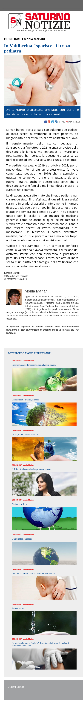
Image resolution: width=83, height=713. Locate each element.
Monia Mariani (34, 39)
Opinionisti (13, 39)
